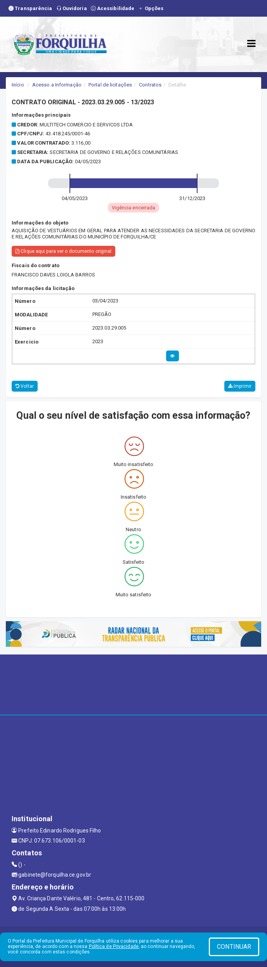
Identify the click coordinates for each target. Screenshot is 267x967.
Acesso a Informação (56, 85)
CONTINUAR (234, 946)
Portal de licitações (110, 85)
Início (18, 85)
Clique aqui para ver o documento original (63, 251)
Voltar (25, 386)
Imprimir (239, 386)
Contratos (150, 85)
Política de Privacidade (114, 946)
